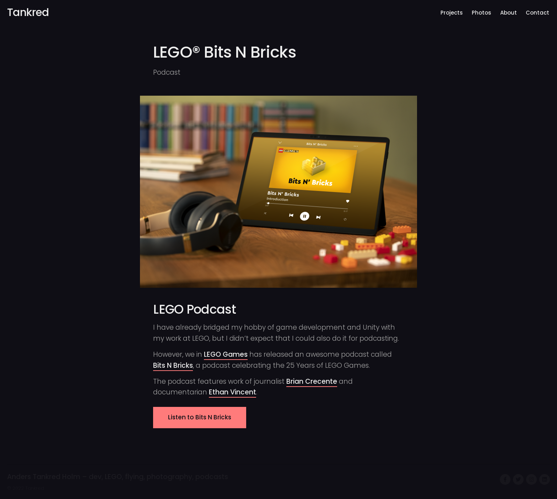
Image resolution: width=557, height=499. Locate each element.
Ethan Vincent (232, 392)
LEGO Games (226, 354)
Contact (537, 12)
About (508, 12)
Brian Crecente (311, 381)
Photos (481, 12)
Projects (451, 12)
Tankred (28, 12)
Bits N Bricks (173, 365)
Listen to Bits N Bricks (199, 417)
